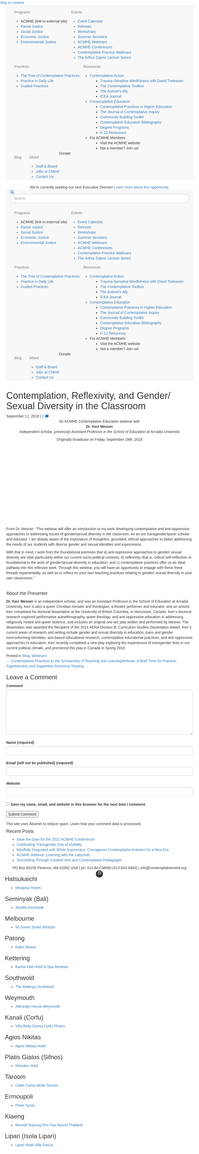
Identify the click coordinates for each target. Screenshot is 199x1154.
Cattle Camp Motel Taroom (36, 1085)
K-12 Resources (113, 133)
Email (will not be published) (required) (39, 763)
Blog (18, 157)
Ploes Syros (25, 1105)
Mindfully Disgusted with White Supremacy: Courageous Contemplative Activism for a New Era (93, 850)
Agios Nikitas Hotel (30, 1046)
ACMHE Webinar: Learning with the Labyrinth (53, 855)
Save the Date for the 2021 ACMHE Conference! (56, 839)
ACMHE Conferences (95, 47)
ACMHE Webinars (92, 42)
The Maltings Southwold (34, 987)
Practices (21, 66)
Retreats (84, 26)
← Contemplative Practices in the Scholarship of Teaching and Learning (64, 661)
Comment (14, 686)
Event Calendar (90, 21)
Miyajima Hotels (28, 888)
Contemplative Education (110, 101)
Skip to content (12, 3)
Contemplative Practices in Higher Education (136, 107)
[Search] (12, 192)
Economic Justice (35, 37)
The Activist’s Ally (114, 91)
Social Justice (32, 32)
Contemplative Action (107, 76)
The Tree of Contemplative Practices (50, 76)
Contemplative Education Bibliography (130, 122)
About (34, 157)
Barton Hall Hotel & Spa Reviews (41, 967)
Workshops (87, 32)
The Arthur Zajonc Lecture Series (104, 57)
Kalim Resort (25, 947)
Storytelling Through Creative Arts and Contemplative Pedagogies (69, 860)
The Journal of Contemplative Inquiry (129, 112)
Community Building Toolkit (122, 117)
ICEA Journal (110, 96)
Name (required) (20, 742)
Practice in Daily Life (37, 81)
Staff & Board (46, 166)
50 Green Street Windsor (35, 927)
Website (13, 783)
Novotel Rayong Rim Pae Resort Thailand (49, 1125)
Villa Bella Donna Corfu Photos (40, 1026)
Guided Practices (34, 86)
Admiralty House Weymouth (37, 1006)
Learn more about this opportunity (141, 187)
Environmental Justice (38, 42)
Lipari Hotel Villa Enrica (34, 1145)
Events (76, 12)
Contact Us (45, 177)
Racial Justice (32, 26)
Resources (92, 66)
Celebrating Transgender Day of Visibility (49, 844)
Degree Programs (114, 127)
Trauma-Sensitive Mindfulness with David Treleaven (141, 81)
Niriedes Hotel (26, 1066)
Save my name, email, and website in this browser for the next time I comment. (78, 804)
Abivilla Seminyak (29, 907)
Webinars (39, 656)
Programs (22, 12)
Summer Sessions (92, 37)
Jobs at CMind (47, 171)
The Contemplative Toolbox (122, 86)
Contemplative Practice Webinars (104, 52)
